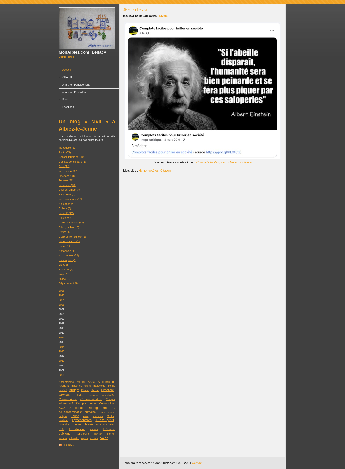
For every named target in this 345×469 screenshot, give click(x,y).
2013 (61, 351)
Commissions (68, 399)
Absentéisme (66, 381)
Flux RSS (68, 444)
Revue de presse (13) (71, 222)
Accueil (66, 69)
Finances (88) (67, 175)
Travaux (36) (66, 180)
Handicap (63, 420)
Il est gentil (104, 420)
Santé (110, 433)
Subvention (74, 438)
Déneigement (97, 408)
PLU (61, 429)
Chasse (95, 390)
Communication (91, 399)
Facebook (68, 106)
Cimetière (107, 390)
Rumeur (98, 434)
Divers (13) (65, 231)
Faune (75, 416)
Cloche (79, 395)
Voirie (104, 438)
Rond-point (82, 433)
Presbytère (77, 429)
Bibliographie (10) (69, 227)
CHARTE (67, 77)
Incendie (64, 424)
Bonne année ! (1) (69, 241)
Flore (85, 416)
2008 (61, 374)
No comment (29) (69, 255)
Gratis (110, 416)
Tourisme (94, 438)
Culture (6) (65, 208)
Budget (74, 390)
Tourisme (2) (66, 269)
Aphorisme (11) (67, 250)
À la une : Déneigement (76, 84)
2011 (61, 360)
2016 (61, 337)
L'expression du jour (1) (72, 236)
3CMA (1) (64, 278)
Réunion (94, 429)
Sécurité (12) (66, 213)
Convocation (106, 403)
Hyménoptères (82, 420)
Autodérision (106, 381)
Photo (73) (65, 152)
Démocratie (77, 408)
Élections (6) (66, 218)
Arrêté (91, 382)
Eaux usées (106, 412)
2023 (61, 304)
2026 (61, 290)
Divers (163, 15)
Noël (98, 424)
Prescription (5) (67, 260)
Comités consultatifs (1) (72, 161)
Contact (197, 463)
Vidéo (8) (64, 264)
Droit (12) (64, 166)
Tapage (84, 438)
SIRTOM (63, 438)
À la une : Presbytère (74, 92)
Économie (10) (67, 185)
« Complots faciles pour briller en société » (223, 162)
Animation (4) (66, 203)
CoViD (62, 408)
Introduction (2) (67, 147)
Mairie (89, 424)
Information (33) (68, 171)
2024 (61, 299)
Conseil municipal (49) (72, 156)
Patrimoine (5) (67, 194)
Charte (85, 390)
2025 (61, 295)
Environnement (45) (70, 189)
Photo (65, 99)
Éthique (63, 416)
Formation (98, 416)
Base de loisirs (81, 385)
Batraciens (99, 385)
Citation (64, 395)
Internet (77, 424)
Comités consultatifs (101, 395)
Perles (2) (64, 246)
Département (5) (68, 283)
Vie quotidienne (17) (70, 199)
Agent (81, 381)
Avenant (64, 385)
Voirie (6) (64, 274)
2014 (61, 346)
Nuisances (109, 424)
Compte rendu (86, 403)
